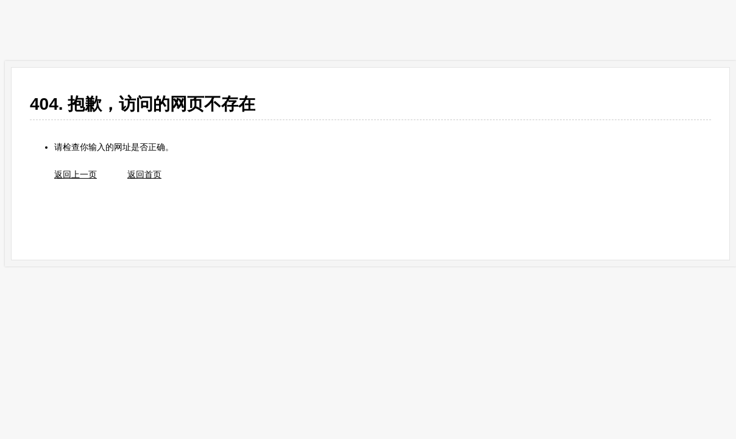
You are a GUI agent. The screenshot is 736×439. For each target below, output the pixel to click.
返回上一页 (75, 174)
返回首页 (144, 174)
